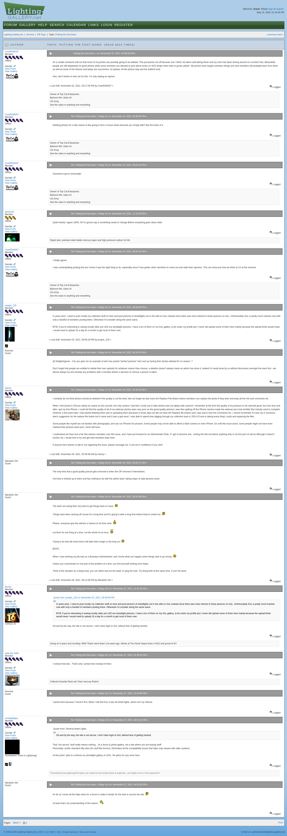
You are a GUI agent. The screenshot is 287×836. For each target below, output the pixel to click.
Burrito (8, 587)
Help (42, 25)
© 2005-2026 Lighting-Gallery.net (20, 832)
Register (124, 25)
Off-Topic (41, 34)
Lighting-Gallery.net (13, 34)
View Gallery (11, 71)
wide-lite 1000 (12, 653)
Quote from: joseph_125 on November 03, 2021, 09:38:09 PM (83, 597)
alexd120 (9, 212)
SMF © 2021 (55, 832)
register (280, 9)
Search (57, 25)
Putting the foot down (65, 34)
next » (280, 34)
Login (106, 25)
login (270, 9)
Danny (8, 388)
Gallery (27, 25)
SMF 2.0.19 (43, 832)
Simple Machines (70, 832)
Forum (10, 25)
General (30, 34)
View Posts (10, 69)
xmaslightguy (11, 718)
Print (280, 822)
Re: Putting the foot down (83, 116)
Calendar (76, 25)
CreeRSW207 (12, 51)
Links (93, 25)
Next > (17, 822)
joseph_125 (10, 305)
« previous (271, 34)
